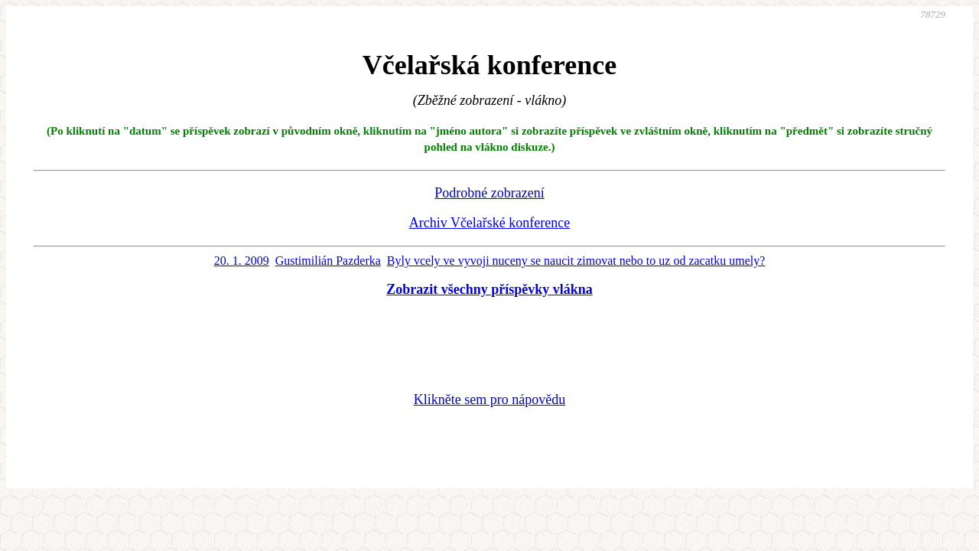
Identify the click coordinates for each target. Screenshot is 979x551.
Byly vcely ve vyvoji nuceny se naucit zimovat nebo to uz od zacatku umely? (576, 260)
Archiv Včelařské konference (490, 222)
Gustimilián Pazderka (328, 260)
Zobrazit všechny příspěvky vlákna (489, 289)
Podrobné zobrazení (489, 193)
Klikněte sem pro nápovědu (489, 399)
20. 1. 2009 (241, 260)
